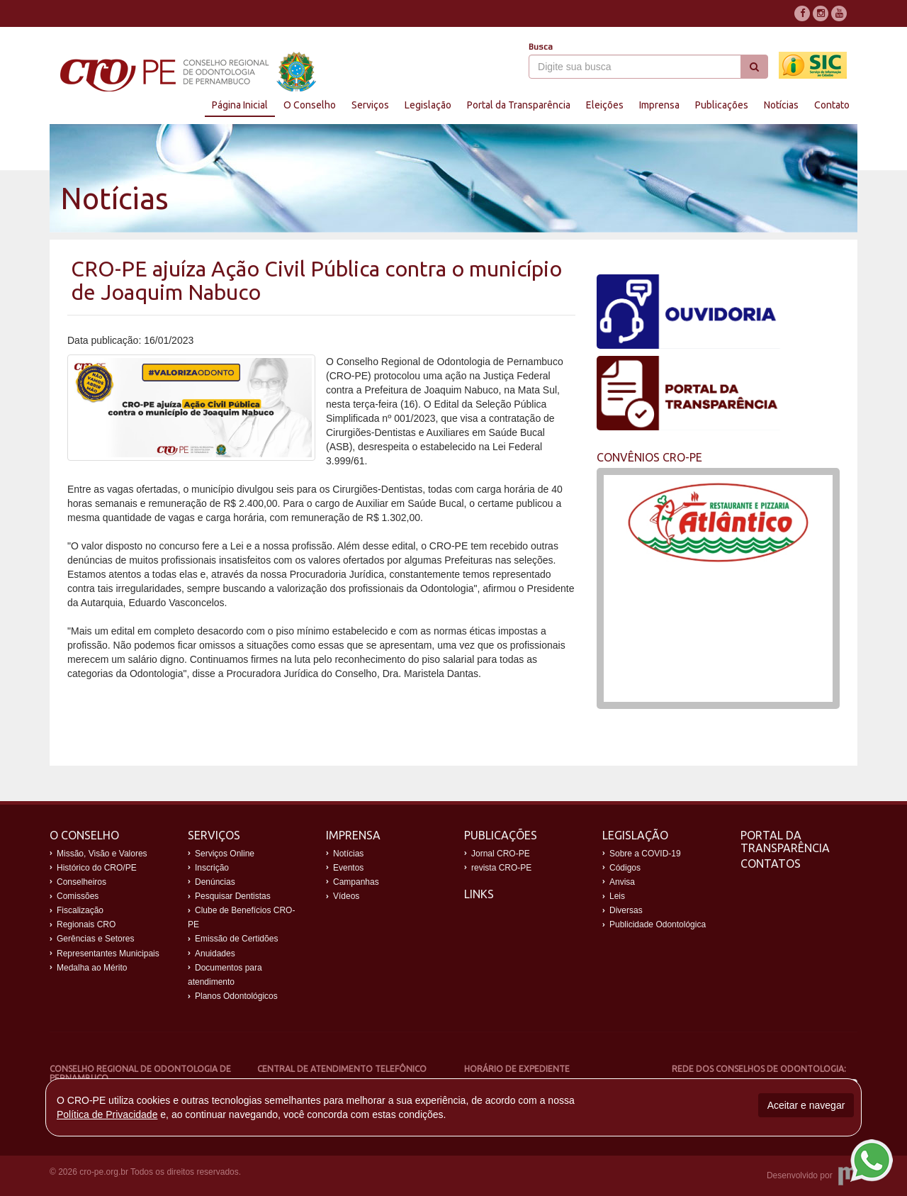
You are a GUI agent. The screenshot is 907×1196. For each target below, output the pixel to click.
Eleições (605, 105)
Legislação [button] (428, 105)
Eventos (348, 868)
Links (479, 894)
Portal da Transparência (785, 841)
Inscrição (212, 868)
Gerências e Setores (95, 939)
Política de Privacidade (107, 1114)
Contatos (770, 863)
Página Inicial (240, 105)
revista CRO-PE (501, 868)
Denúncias (215, 882)
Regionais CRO (86, 924)
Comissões (77, 896)
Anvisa (622, 882)
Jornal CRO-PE (500, 854)
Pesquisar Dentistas (233, 896)
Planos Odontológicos (236, 996)
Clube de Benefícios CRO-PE (241, 917)
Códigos (625, 868)
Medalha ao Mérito (92, 968)
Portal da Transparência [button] (518, 105)
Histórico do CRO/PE (97, 868)
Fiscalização (80, 910)
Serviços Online (224, 854)
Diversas (626, 910)
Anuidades (215, 954)
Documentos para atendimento (225, 975)
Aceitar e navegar (806, 1105)
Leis (617, 896)
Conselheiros (81, 882)
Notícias (781, 105)
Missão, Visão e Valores (102, 854)
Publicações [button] (721, 105)
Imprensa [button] (659, 105)
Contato (832, 105)
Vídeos (346, 896)
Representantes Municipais (108, 954)
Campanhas (356, 882)
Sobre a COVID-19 (645, 854)
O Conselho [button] (309, 105)
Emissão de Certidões (236, 939)
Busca (541, 47)
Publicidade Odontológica (657, 924)
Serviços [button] (370, 105)
